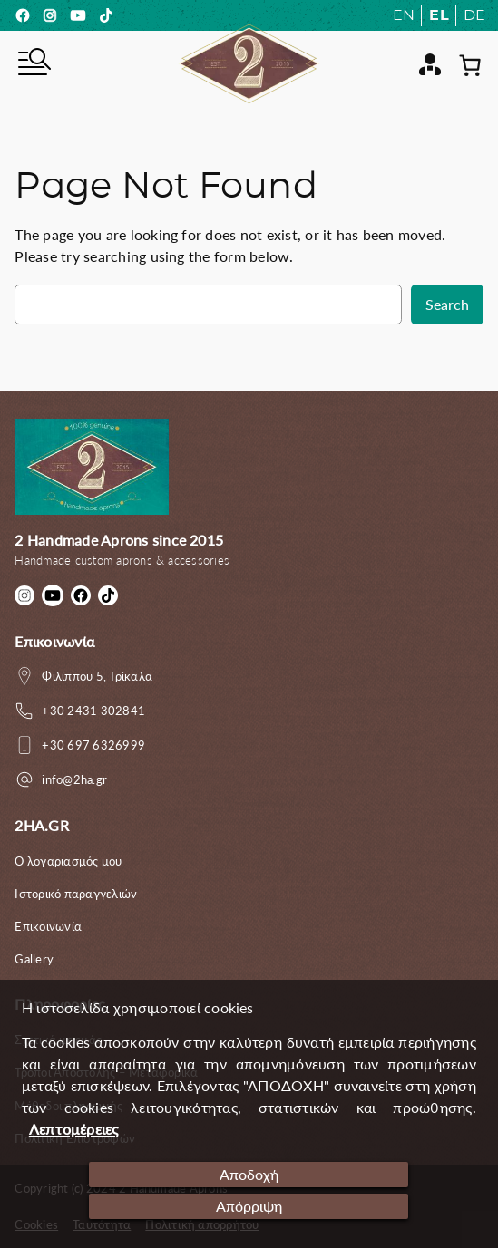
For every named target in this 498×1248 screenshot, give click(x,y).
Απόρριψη (249, 1206)
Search (447, 304)
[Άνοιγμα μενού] (33, 65)
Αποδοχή (249, 1174)
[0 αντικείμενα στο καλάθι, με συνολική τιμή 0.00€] (470, 65)
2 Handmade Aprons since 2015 (119, 540)
